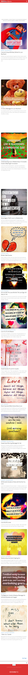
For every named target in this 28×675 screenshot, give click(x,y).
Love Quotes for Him (8, 50)
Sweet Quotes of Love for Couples (10, 369)
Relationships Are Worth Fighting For (10, 558)
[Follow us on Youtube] (14, 672)
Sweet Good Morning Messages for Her (11, 443)
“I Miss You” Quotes (6, 634)
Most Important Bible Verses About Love (11, 406)
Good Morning (3, 441)
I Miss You (2, 632)
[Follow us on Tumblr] (17, 672)
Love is (2, 329)
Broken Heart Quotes (6, 255)
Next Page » (24, 658)
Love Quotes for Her (12, 329)
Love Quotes (3, 253)
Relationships (3, 216)
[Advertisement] (14, 10)
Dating (2, 290)
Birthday (2, 50)
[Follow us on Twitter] (16, 672)
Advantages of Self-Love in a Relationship (12, 218)
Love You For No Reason (7, 331)
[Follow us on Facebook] (12, 672)
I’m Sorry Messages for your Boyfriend (11, 108)
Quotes (7, 253)
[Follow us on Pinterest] (10, 672)
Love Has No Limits (6, 522)
